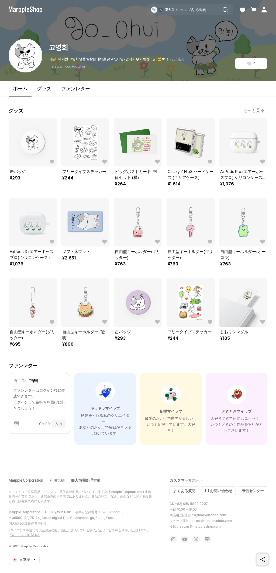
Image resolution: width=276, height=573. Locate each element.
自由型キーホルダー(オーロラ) (243, 254)
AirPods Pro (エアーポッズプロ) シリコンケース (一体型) (242, 175)
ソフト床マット (76, 251)
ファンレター (75, 88)
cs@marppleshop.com (209, 515)
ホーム (20, 91)
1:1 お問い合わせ (218, 491)
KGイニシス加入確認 (25, 535)
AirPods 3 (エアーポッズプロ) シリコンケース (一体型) (32, 255)
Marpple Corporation (26, 480)
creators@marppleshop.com (199, 526)
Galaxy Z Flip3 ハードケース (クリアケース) (190, 174)
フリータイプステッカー (84, 171)
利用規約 (57, 480)
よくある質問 (184, 491)
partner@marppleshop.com (210, 521)
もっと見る (175, 59)
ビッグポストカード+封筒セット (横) (136, 174)
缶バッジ (18, 171)
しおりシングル (234, 331)
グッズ (44, 88)
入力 (58, 424)
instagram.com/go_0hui (67, 66)
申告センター (253, 491)
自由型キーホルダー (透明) (83, 334)
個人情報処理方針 (86, 480)
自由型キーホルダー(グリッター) (137, 254)
